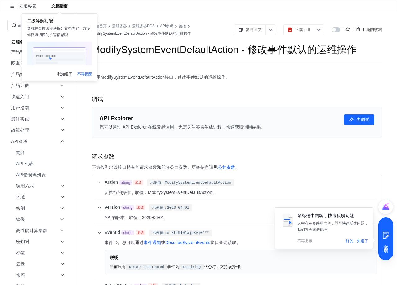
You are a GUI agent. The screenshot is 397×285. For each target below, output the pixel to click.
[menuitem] (38, 152)
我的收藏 (374, 29)
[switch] (336, 29)
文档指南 (59, 6)
